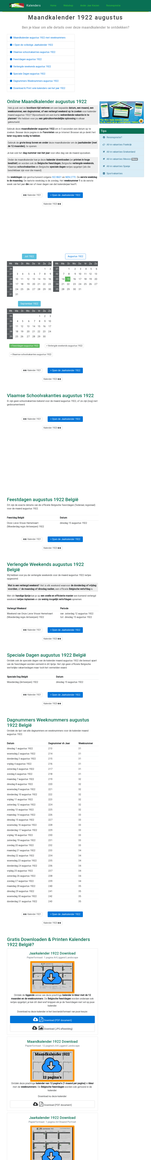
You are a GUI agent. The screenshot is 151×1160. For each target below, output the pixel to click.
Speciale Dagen (27, 73)
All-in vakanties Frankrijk (117, 144)
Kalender (32, 195)
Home (53, 5)
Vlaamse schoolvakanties (32, 52)
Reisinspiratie (113, 5)
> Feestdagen (24, 346)
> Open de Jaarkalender (65, 195)
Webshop (68, 5)
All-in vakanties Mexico (120, 159)
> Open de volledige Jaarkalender (31, 44)
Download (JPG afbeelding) (52, 1028)
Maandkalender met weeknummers (37, 37)
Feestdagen (26, 59)
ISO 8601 (57, 177)
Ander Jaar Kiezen (89, 5)
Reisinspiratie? (112, 137)
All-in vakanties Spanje (116, 166)
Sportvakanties (112, 173)
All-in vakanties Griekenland (118, 151)
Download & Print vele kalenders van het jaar (37, 88)
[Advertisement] (52, 231)
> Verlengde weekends (64, 346)
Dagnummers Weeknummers (34, 81)
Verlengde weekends (30, 66)
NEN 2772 (70, 177)
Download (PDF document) (52, 1019)
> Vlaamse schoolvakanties (31, 354)
